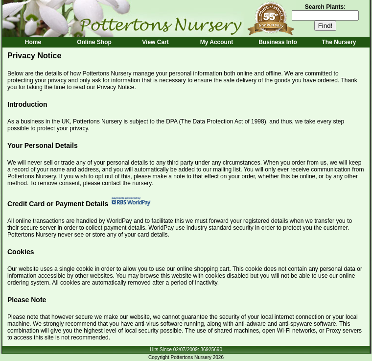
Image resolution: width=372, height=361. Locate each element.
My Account (216, 42)
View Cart (155, 42)
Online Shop (94, 42)
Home (33, 42)
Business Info (277, 42)
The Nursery (339, 42)
